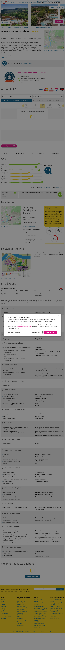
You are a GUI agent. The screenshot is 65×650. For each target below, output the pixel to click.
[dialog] (32, 325)
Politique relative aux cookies (24, 326)
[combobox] (59, 315)
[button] (14, 332)
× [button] (59, 316)
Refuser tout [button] (36, 332)
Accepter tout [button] (50, 332)
